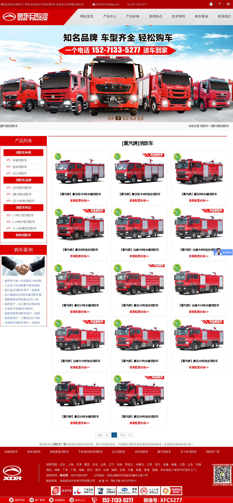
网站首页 (87, 16)
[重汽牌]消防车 (220, 125)
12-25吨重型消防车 (24, 228)
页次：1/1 (126, 435)
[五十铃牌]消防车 (23, 200)
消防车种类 (23, 152)
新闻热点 (155, 16)
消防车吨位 (23, 207)
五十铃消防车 (188, 451)
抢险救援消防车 (59, 451)
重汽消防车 (164, 451)
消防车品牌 (23, 180)
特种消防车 (23, 235)
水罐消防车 (19, 160)
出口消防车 (19, 173)
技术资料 (178, 16)
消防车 (204, 125)
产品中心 (109, 16)
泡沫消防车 (19, 166)
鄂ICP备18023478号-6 (123, 480)
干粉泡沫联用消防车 (90, 451)
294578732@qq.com (106, 4)
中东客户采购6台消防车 (18, 308)
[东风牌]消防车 (22, 187)
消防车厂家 (25, 15)
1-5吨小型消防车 (23, 215)
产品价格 (132, 16)
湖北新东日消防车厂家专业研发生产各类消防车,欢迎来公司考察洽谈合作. (42, 4)
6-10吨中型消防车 (23, 221)
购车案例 (201, 16)
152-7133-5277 (137, 4)
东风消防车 (141, 451)
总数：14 (103, 435)
